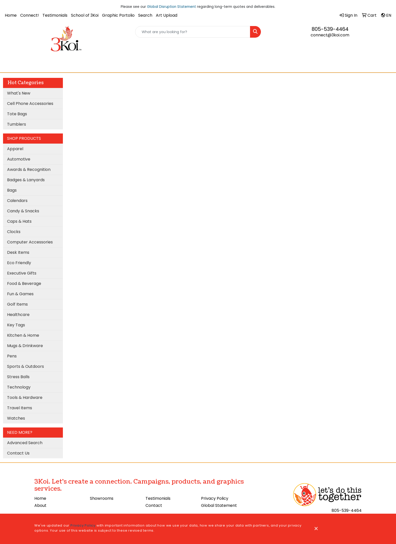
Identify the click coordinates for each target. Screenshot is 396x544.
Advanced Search (24, 443)
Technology (19, 387)
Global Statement (219, 505)
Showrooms (101, 498)
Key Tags (16, 325)
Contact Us (18, 453)
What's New (18, 93)
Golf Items (17, 304)
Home (11, 15)
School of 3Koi (84, 15)
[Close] (316, 529)
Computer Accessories (30, 242)
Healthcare (18, 315)
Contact (153, 505)
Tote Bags (17, 114)
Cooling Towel (181, 66)
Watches (16, 418)
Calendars (17, 200)
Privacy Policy (214, 498)
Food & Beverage (24, 283)
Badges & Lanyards (26, 180)
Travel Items (19, 408)
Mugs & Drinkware (25, 346)
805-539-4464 (330, 29)
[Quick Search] (193, 32)
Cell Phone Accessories (30, 103)
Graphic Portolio (118, 15)
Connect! (29, 15)
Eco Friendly (19, 263)
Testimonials (54, 15)
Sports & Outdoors (25, 366)
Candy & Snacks (23, 211)
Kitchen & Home (23, 335)
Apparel (15, 149)
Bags (12, 190)
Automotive (18, 159)
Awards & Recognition (29, 169)
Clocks (13, 232)
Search (145, 15)
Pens (12, 356)
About (40, 505)
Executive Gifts (21, 273)
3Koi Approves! (214, 66)
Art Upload (166, 15)
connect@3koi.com (330, 35)
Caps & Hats (19, 221)
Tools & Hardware (24, 397)
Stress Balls (18, 377)
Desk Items (18, 252)
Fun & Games (20, 294)
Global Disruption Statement (171, 6)
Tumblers (16, 124)
